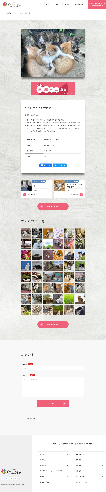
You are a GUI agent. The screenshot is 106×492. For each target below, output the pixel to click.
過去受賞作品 (79, 4)
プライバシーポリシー (83, 482)
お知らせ (79, 471)
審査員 (67, 4)
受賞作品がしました (97, 4)
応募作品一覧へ (53, 206)
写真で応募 (43, 471)
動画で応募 (59, 471)
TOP (2, 13)
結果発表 (79, 460)
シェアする (47, 165)
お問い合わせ (80, 476)
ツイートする (61, 165)
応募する (43, 465)
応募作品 (57, 4)
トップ (46, 4)
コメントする (53, 403)
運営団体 (79, 465)
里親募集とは (80, 454)
